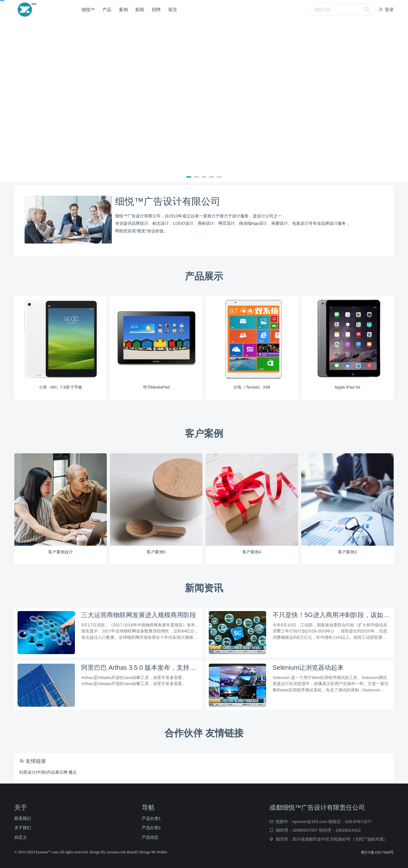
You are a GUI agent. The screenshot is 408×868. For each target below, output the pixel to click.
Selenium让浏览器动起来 (308, 667)
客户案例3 (347, 552)
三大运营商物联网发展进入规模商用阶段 (138, 614)
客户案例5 (156, 552)
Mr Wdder (159, 852)
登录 (386, 9)
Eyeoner (43, 852)
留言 (172, 9)
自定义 (20, 837)
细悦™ (88, 9)
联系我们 (22, 818)
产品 (106, 9)
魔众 (73, 772)
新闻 (139, 9)
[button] (188, 177)
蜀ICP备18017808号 (377, 852)
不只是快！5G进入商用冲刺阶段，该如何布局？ (331, 614)
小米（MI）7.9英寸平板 (61, 387)
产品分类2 (151, 827)
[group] (204, 100)
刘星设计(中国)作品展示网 (43, 772)
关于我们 (22, 827)
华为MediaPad (156, 387)
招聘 (156, 9)
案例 (123, 9)
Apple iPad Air (347, 387)
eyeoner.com (116, 852)
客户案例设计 (60, 552)
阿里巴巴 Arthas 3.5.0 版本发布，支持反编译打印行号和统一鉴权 (140, 667)
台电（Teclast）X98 (251, 387)
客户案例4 (251, 552)
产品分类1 (151, 818)
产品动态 (150, 837)
